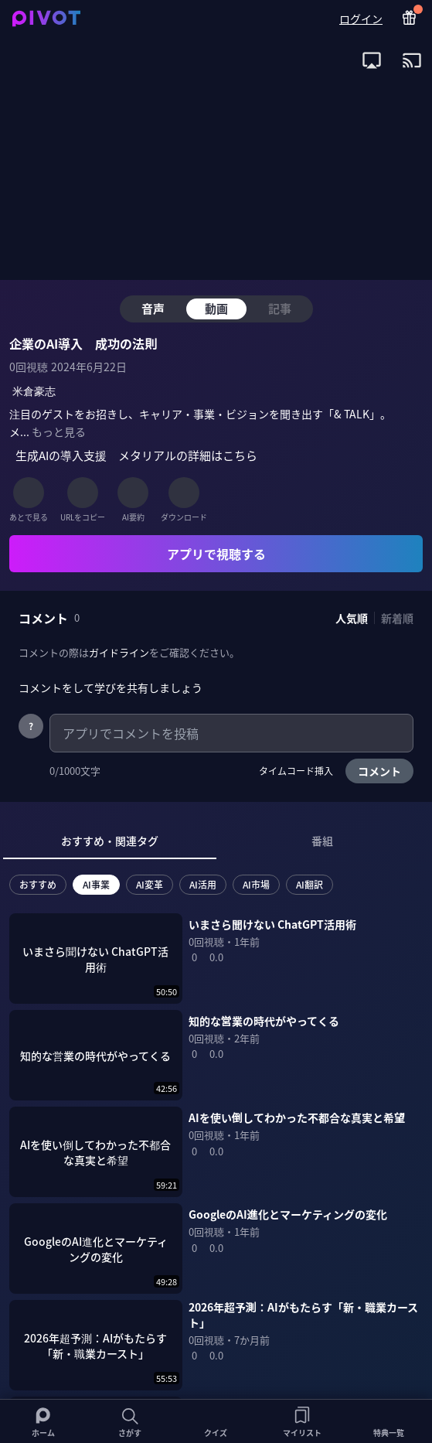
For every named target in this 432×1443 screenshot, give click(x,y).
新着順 (397, 618)
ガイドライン (119, 652)
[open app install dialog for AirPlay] (372, 60)
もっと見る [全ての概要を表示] (59, 431)
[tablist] (216, 841)
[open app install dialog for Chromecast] (412, 60)
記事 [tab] (279, 308)
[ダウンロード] (183, 492)
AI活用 (202, 884)
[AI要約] (132, 492)
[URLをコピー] (82, 492)
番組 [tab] (322, 840)
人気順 (351, 618)
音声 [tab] (153, 308)
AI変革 (149, 884)
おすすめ (37, 884)
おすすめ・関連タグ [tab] (109, 840)
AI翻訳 (309, 884)
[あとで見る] (28, 492)
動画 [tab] (216, 308)
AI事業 (96, 884)
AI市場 (256, 884)
